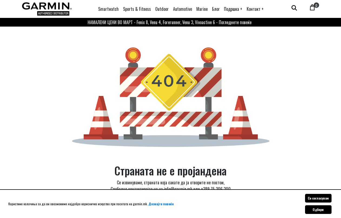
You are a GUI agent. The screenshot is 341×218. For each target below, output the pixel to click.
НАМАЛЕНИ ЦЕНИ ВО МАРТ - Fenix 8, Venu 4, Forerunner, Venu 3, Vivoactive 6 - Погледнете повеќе (169, 22)
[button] (233, 9)
